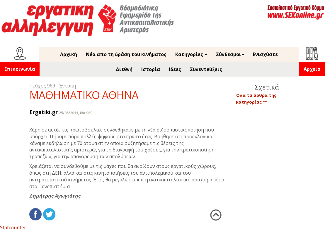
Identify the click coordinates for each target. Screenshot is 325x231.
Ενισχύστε (265, 54)
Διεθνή (124, 69)
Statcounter (13, 227)
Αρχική (68, 54)
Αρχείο (312, 69)
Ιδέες (175, 69)
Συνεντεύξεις (206, 69)
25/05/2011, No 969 (75, 112)
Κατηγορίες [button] (191, 54)
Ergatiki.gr (43, 112)
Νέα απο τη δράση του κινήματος (126, 54)
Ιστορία (150, 69)
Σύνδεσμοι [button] (230, 54)
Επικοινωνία (19, 69)
